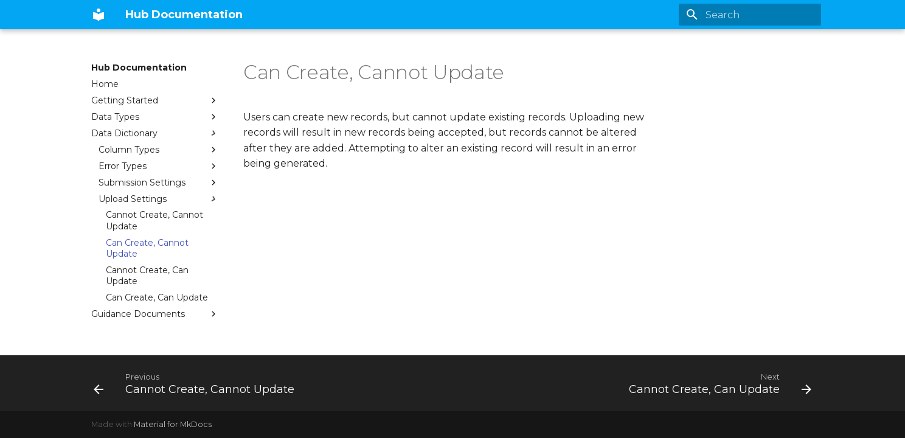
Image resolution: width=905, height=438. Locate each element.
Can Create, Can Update (157, 297)
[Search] (750, 15)
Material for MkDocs (173, 424)
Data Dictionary (155, 133)
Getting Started (155, 100)
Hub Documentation (139, 67)
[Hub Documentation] (98, 14)
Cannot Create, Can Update (147, 276)
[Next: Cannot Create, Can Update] (717, 383)
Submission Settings (159, 182)
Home (105, 83)
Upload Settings (159, 198)
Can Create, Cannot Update (147, 248)
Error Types (159, 166)
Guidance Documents (155, 313)
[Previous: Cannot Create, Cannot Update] (197, 383)
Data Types (155, 116)
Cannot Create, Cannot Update (154, 220)
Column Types (159, 149)
